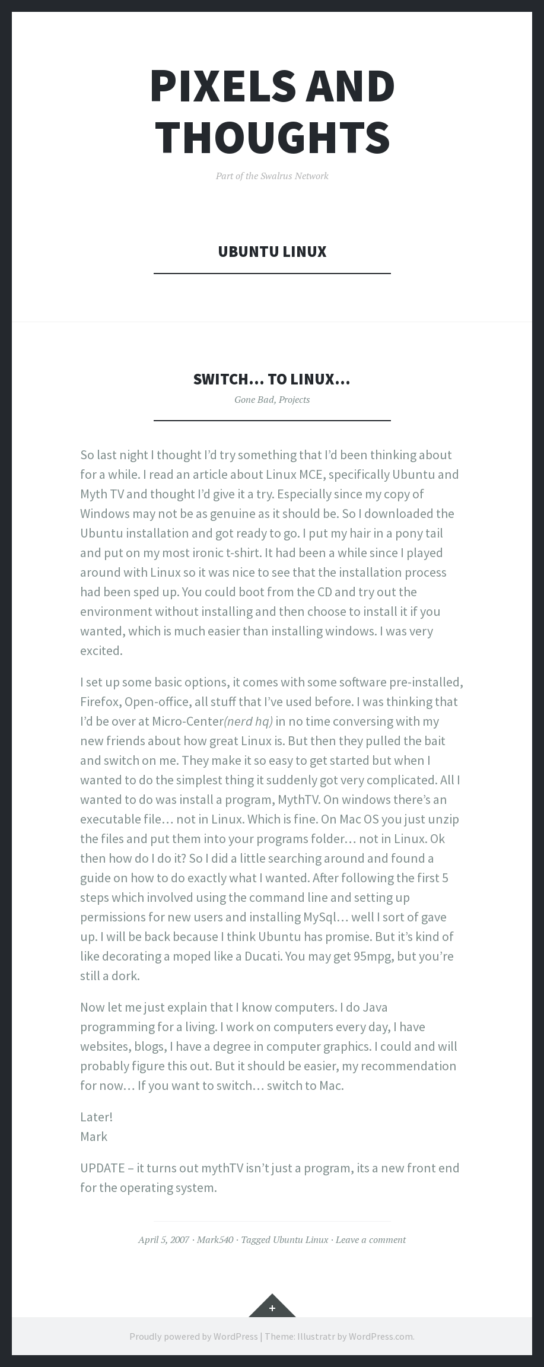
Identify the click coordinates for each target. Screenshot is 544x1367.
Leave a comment (371, 1239)
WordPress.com (381, 1336)
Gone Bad (254, 399)
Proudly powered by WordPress (193, 1336)
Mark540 (215, 1239)
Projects (294, 399)
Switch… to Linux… (272, 379)
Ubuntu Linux (300, 1239)
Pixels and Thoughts (272, 111)
